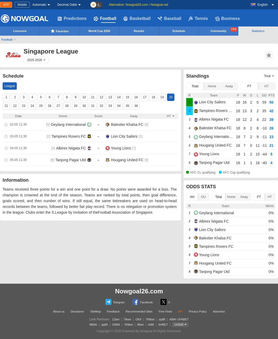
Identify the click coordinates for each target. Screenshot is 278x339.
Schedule (178, 31)
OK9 (138, 319)
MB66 (93, 324)
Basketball (137, 18)
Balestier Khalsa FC (127, 124)
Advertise (219, 311)
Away (229, 86)
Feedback (113, 311)
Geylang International (68, 124)
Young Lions (121, 148)
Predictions (72, 18)
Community (224, 30)
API (180, 311)
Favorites (60, 31)
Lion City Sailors (124, 136)
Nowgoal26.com (139, 291)
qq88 (162, 319)
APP (6, 5)
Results (139, 31)
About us (58, 311)
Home (212, 86)
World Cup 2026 (99, 31)
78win (127, 319)
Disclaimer (77, 311)
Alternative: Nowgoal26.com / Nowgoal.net (138, 5)
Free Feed (165, 311)
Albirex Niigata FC (71, 148)
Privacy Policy (198, 311)
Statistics (258, 31)
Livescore (19, 31)
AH (192, 197)
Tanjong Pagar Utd (70, 160)
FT (249, 86)
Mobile (22, 5)
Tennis (198, 18)
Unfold (178, 324)
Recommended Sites (139, 311)
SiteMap (95, 311)
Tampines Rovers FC (68, 136)
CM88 (116, 324)
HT (266, 86)
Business (227, 18)
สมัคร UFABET (179, 319)
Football (105, 18)
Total (195, 86)
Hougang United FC (127, 160)
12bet (116, 319)
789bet (150, 319)
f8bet (140, 324)
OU (203, 197)
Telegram (115, 302)
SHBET (163, 324)
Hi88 (151, 324)
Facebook (142, 302)
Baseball (169, 18)
